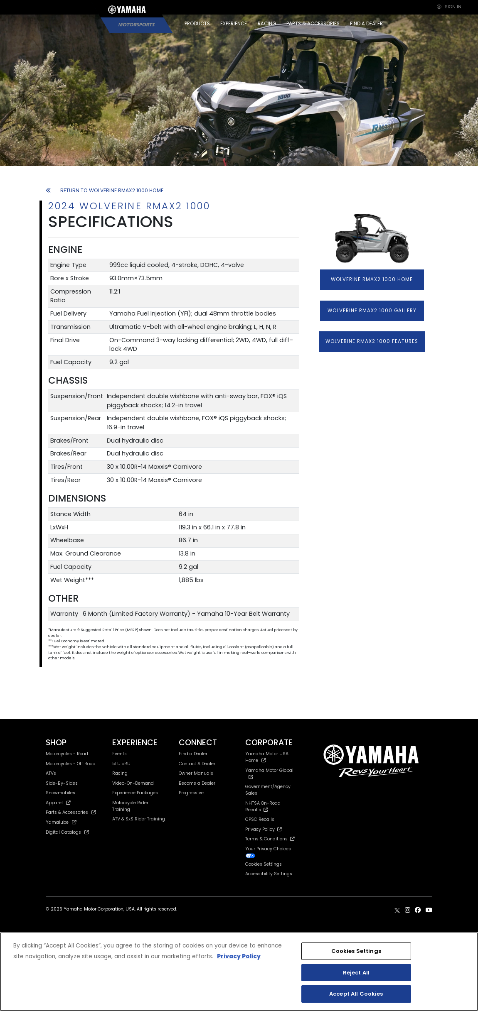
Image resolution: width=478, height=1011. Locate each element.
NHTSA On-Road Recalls (263, 806)
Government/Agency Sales (268, 789)
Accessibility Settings (268, 874)
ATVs (51, 773)
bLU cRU (121, 764)
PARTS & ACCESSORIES (313, 23)
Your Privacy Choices (268, 852)
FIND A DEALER (366, 23)
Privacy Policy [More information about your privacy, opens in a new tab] (239, 956)
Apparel (58, 803)
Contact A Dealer (197, 764)
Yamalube (61, 822)
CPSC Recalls (259, 819)
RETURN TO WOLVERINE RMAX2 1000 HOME (104, 190)
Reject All (356, 973)
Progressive (191, 793)
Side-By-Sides (62, 783)
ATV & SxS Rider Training (138, 819)
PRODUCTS (197, 23)
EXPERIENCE (233, 23)
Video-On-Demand (133, 783)
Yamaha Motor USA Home (266, 757)
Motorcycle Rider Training (130, 806)
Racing (120, 773)
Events (119, 754)
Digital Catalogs (67, 832)
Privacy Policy (263, 829)
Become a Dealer (197, 783)
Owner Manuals (196, 773)
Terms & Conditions (270, 839)
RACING (267, 23)
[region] (239, 971)
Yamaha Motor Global (269, 773)
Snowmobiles (60, 793)
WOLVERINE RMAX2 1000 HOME (372, 279)
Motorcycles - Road (67, 754)
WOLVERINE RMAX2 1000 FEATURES (371, 341)
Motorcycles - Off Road (71, 764)
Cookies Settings (263, 864)
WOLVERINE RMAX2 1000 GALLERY (372, 310)
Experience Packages (135, 793)
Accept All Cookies (356, 994)
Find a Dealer (193, 754)
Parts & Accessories (71, 812)
